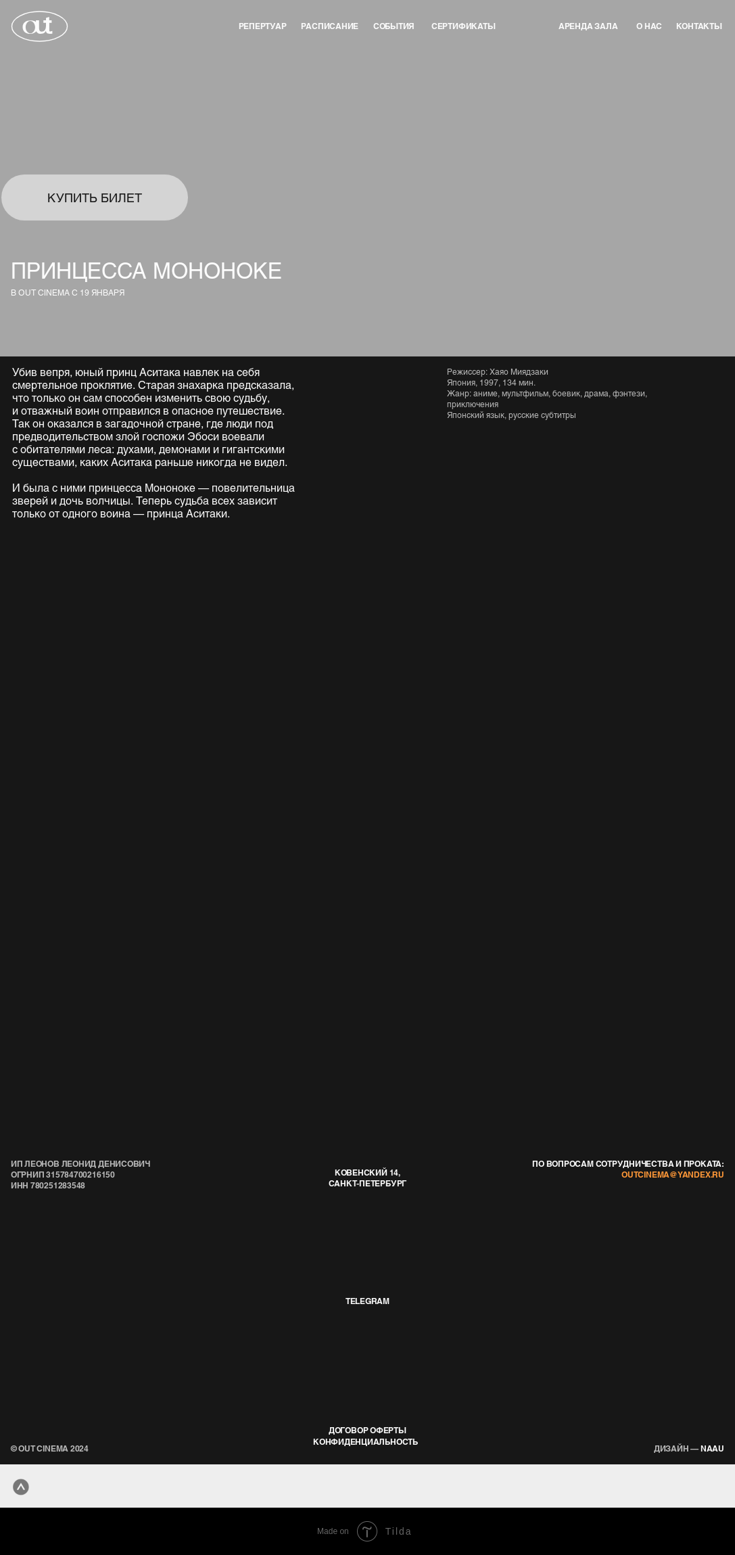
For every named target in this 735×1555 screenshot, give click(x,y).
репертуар (263, 25)
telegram (367, 1300)
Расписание (329, 25)
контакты (699, 25)
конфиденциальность (365, 1441)
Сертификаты (463, 25)
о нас (649, 25)
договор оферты (367, 1429)
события (393, 25)
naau (689, 1448)
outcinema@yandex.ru (672, 1174)
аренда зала (588, 25)
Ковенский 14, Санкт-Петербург (368, 1177)
